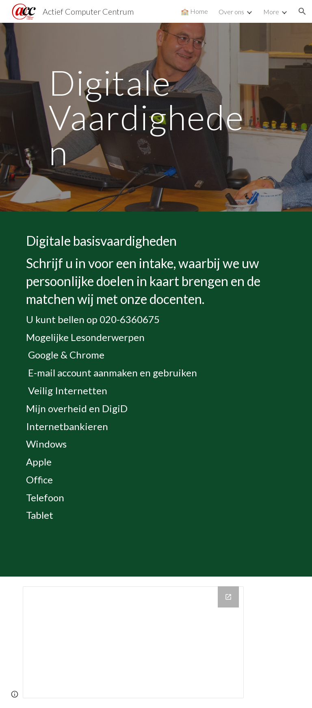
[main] (156, 117)
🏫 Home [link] (194, 11)
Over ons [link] (231, 11)
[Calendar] (133, 642)
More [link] (271, 11)
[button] (302, 11)
